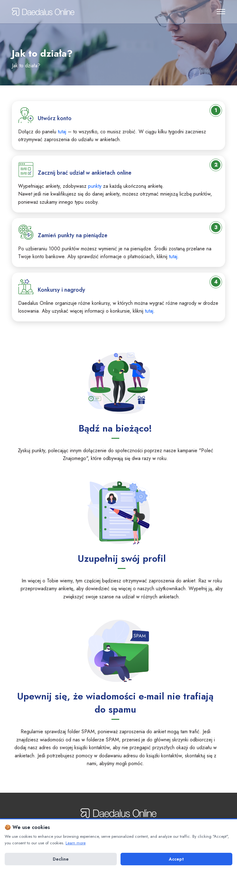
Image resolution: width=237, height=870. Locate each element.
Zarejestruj (191, 11)
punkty (94, 186)
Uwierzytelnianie (206, 11)
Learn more (76, 843)
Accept (176, 859)
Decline (61, 859)
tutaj (62, 131)
